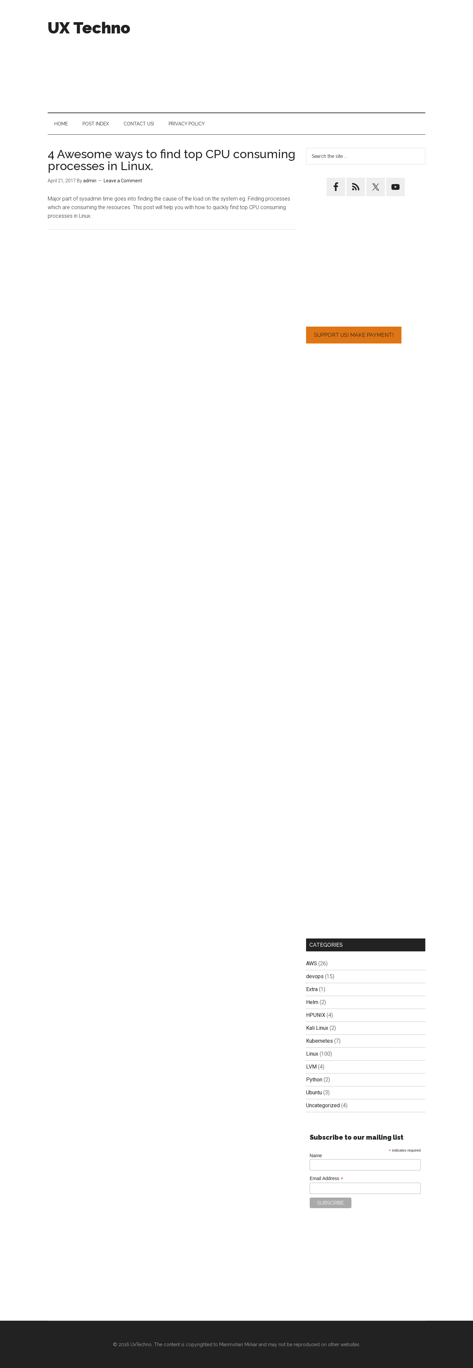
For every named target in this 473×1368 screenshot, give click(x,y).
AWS (311, 963)
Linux (312, 1054)
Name (316, 1155)
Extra (312, 989)
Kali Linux (317, 1028)
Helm (312, 1002)
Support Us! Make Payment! (354, 335)
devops (315, 976)
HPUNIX (315, 1015)
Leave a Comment (123, 180)
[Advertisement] (304, 56)
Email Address (326, 1178)
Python (314, 1079)
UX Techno (89, 28)
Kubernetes (319, 1041)
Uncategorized (323, 1105)
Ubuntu (314, 1092)
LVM (311, 1067)
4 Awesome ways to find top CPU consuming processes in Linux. (171, 160)
